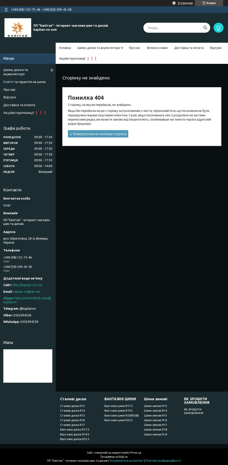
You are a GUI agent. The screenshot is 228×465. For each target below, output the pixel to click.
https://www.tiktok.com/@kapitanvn (27, 300)
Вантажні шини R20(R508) (121, 415)
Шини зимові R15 (155, 415)
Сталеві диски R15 (72, 415)
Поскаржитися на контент (126, 460)
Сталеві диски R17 (72, 424)
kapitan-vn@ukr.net (26, 291)
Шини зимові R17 (155, 424)
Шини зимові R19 (155, 434)
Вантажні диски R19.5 (74, 434)
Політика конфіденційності (163, 460)
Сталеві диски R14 (72, 410)
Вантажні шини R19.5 (118, 410)
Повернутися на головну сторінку (99, 134)
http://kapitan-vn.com (27, 285)
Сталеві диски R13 (72, 405)
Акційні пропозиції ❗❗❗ (78, 58)
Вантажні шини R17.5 (118, 405)
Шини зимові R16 (155, 420)
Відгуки (215, 48)
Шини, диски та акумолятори (98, 48)
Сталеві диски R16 (72, 420)
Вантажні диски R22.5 (74, 439)
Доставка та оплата (189, 48)
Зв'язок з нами (157, 48)
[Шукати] (205, 28)
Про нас (134, 48)
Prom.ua (135, 452)
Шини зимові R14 (155, 410)
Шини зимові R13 (155, 405)
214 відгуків (185, 3)
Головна (65, 48)
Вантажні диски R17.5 (74, 429)
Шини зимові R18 (155, 429)
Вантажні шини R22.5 (118, 420)
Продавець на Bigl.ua (114, 456)
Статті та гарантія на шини (24, 82)
